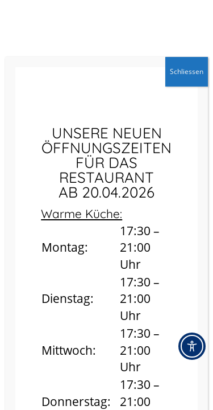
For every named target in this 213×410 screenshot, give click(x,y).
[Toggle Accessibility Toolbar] (191, 346)
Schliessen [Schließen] (186, 71)
